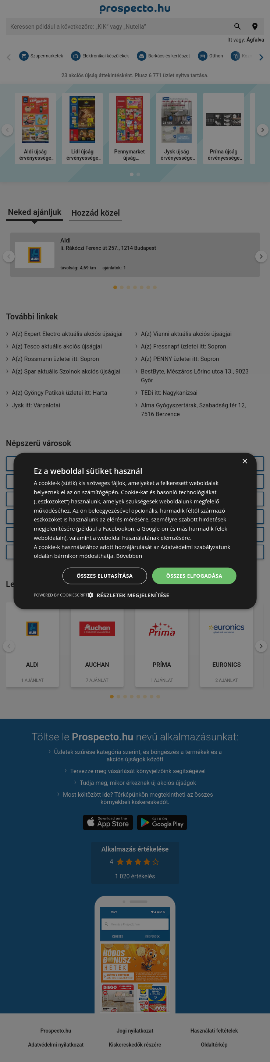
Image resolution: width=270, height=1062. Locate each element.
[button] (128, 594)
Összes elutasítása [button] (105, 575)
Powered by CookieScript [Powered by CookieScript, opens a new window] (61, 594)
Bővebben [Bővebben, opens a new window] (129, 555)
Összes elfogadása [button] (194, 575)
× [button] (244, 461)
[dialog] (135, 531)
